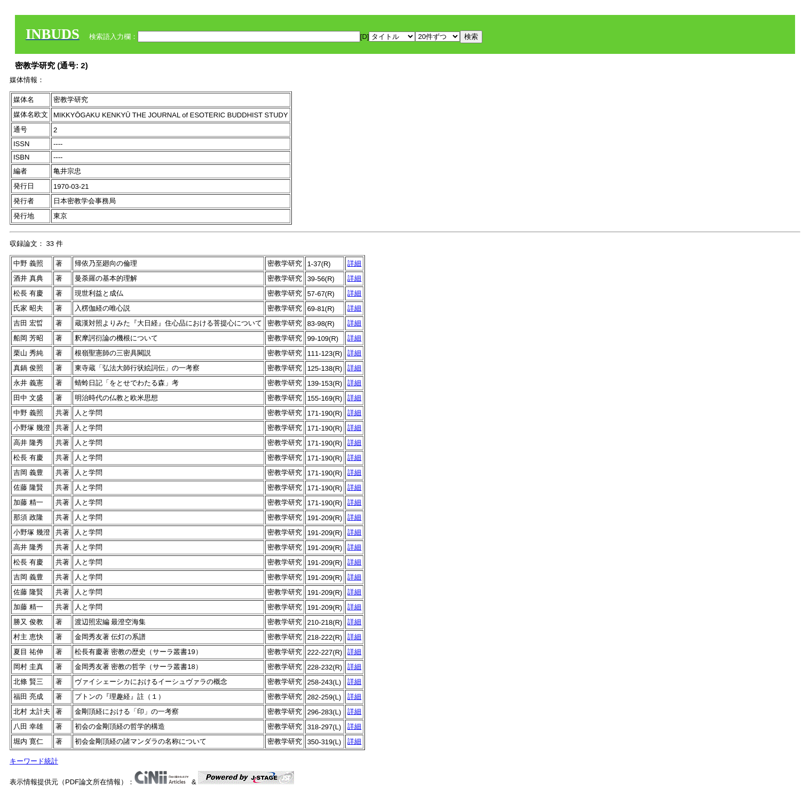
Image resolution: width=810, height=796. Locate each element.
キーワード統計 (34, 761)
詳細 (354, 263)
